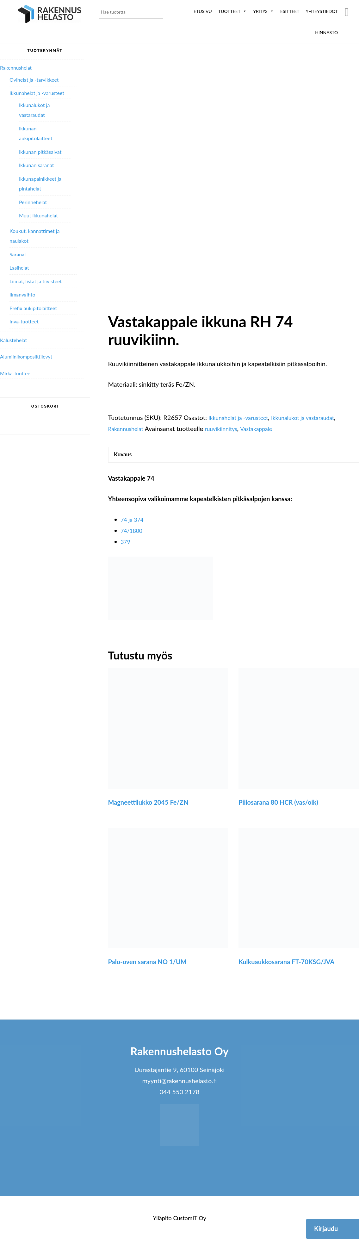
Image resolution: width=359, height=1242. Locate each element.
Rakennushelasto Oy (49, 15)
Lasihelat (19, 268)
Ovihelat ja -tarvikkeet (34, 80)
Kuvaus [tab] (125, 455)
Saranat (17, 254)
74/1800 (133, 532)
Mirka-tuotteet (18, 373)
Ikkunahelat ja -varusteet (242, 417)
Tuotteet (232, 11)
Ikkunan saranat (36, 165)
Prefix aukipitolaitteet (33, 308)
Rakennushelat (128, 428)
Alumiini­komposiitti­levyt (30, 356)
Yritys (263, 11)
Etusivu (203, 11)
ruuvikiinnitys (228, 428)
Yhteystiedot (322, 11)
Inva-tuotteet (24, 321)
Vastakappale (268, 428)
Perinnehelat (33, 202)
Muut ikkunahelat (38, 215)
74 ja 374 (134, 521)
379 (126, 543)
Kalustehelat (15, 339)
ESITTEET (290, 11)
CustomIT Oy (189, 1220)
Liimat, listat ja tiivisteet (35, 281)
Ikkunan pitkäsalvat (40, 152)
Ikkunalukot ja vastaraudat (316, 417)
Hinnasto (326, 32)
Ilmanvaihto (22, 294)
